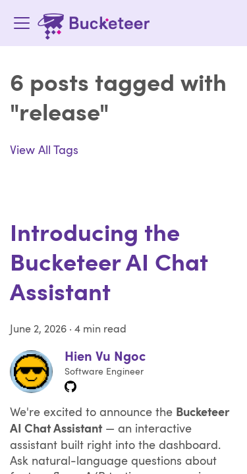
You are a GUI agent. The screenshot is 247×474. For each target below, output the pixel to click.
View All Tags (44, 151)
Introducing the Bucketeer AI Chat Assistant (109, 264)
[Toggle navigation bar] (22, 23)
